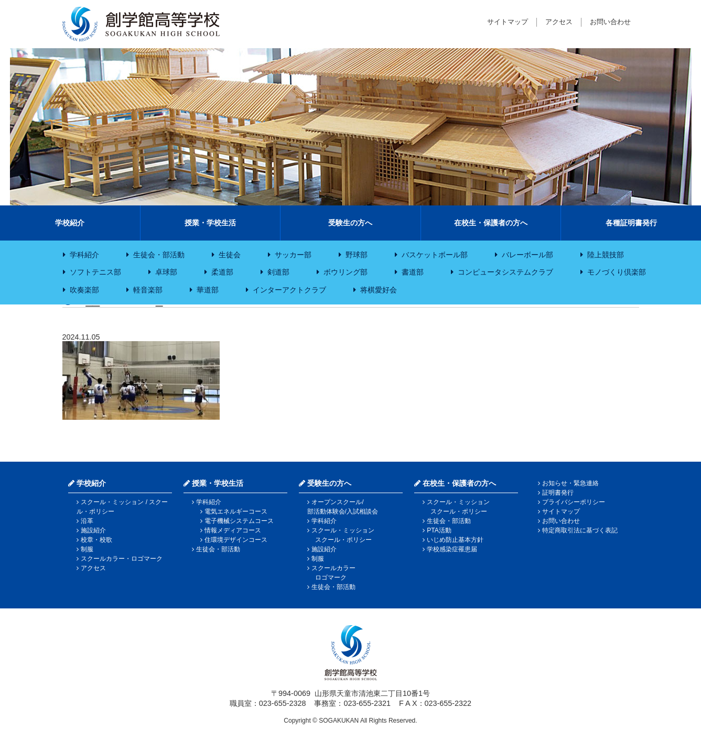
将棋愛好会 (378, 290)
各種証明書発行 (631, 223)
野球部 (357, 254)
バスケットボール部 (435, 254)
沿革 (87, 521)
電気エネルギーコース (235, 511)
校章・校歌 (96, 539)
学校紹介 (69, 223)
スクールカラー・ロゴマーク (122, 558)
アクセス (559, 22)
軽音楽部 (148, 290)
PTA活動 (439, 530)
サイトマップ (507, 22)
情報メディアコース (232, 530)
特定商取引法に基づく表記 (580, 530)
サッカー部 (293, 254)
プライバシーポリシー (573, 502)
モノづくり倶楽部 (616, 272)
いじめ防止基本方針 (455, 539)
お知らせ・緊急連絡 (570, 483)
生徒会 (230, 254)
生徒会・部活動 (159, 254)
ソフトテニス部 (95, 272)
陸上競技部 (605, 254)
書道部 (413, 272)
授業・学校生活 (210, 223)
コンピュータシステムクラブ (505, 272)
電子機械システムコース (239, 521)
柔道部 (222, 272)
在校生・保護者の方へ (490, 223)
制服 (87, 549)
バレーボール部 (527, 254)
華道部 (208, 290)
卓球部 (166, 272)
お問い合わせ (610, 22)
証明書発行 (558, 492)
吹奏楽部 (84, 290)
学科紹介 (84, 254)
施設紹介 (93, 530)
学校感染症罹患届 (452, 549)
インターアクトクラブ (289, 290)
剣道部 (278, 272)
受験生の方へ (350, 223)
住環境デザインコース (235, 539)
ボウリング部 (345, 272)
